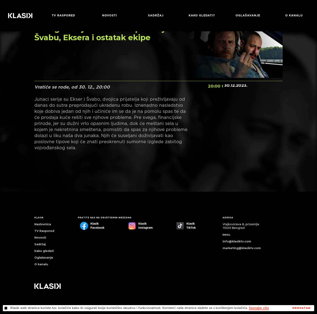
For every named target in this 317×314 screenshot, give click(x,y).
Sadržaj (156, 15)
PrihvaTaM (301, 308)
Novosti (109, 15)
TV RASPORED (63, 15)
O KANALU (294, 15)
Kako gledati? (202, 15)
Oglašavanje (248, 15)
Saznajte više (259, 308)
